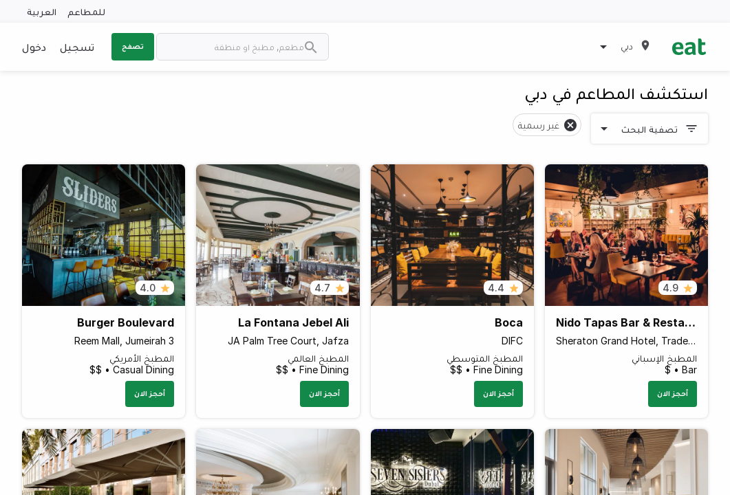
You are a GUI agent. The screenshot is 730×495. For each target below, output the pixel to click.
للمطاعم (86, 11)
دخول (34, 47)
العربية (41, 11)
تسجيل (77, 47)
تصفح (133, 46)
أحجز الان (672, 393)
